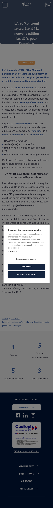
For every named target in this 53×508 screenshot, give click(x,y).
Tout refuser (26, 267)
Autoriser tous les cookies (26, 274)
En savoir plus (13, 251)
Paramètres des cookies (26, 259)
